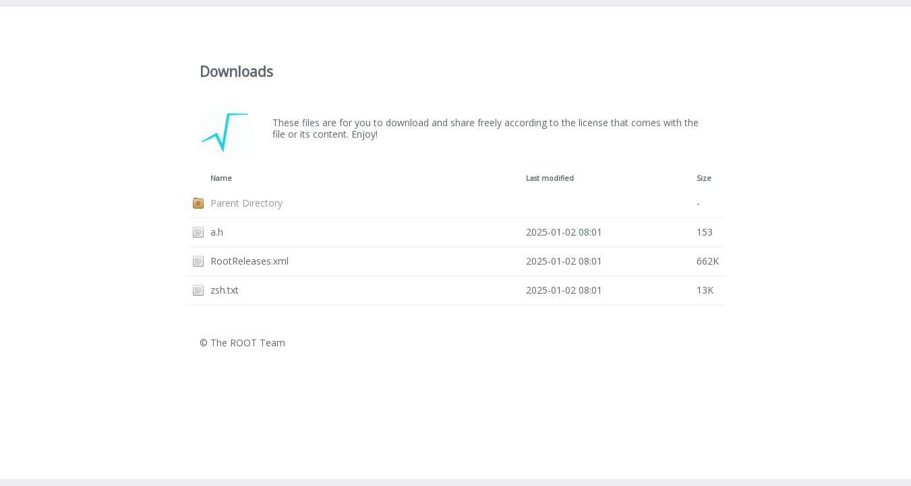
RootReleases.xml (249, 260)
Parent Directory (246, 202)
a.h (216, 231)
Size (704, 178)
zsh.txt (224, 290)
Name (221, 178)
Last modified (550, 178)
